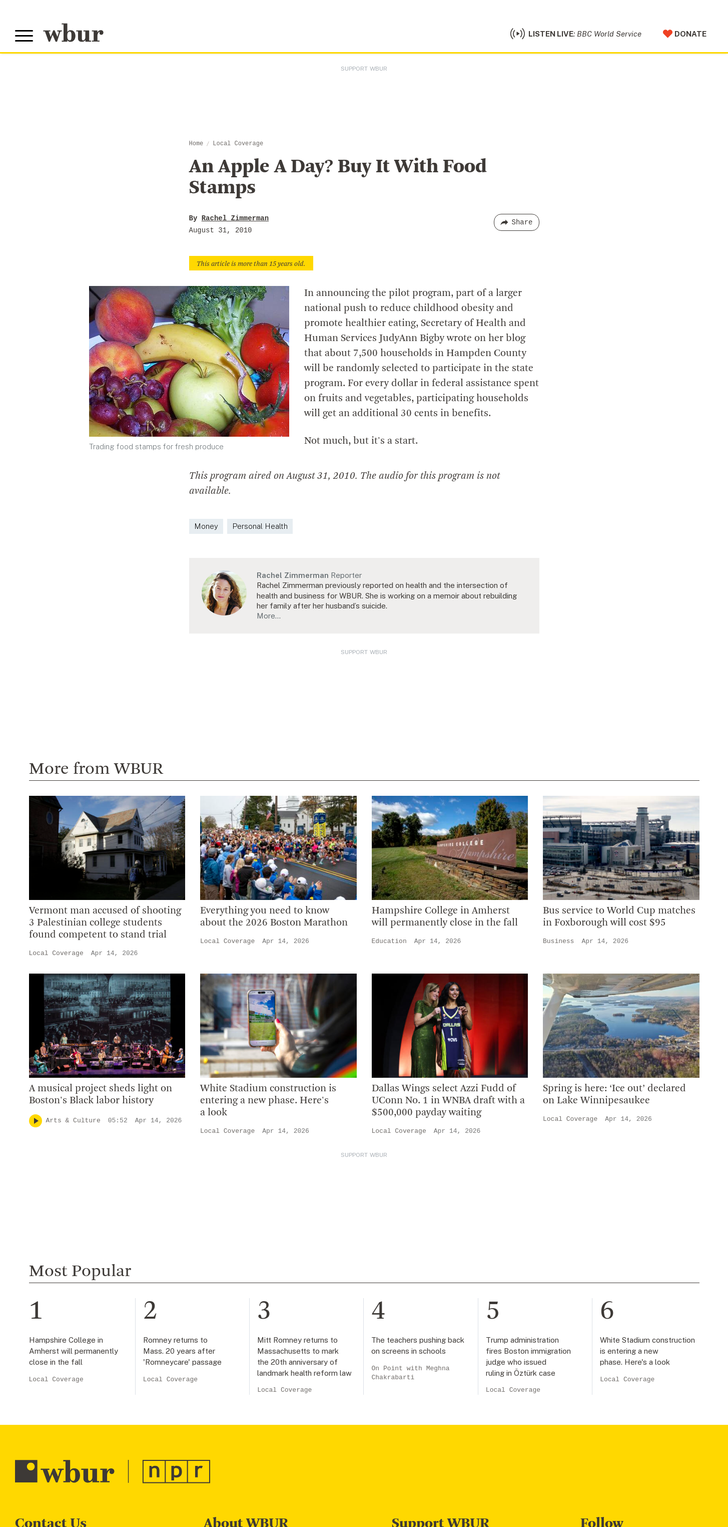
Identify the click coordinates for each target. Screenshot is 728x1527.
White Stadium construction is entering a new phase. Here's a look (268, 1101)
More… (269, 616)
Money (206, 526)
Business (558, 941)
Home (196, 143)
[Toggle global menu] (24, 36)
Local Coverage (238, 143)
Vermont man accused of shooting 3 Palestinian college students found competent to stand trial (105, 923)
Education (389, 941)
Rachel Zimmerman (235, 218)
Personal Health (260, 526)
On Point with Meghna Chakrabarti (410, 1373)
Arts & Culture (73, 1120)
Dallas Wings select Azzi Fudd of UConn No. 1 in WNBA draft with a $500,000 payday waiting (448, 1101)
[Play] (35, 1120)
